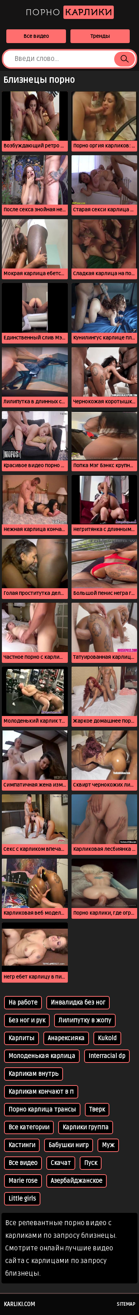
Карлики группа (86, 1127)
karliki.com (19, 1304)
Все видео (36, 36)
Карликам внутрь (34, 1074)
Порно (70, 12)
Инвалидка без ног (78, 1002)
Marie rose (23, 1181)
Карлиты (21, 1038)
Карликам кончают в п (41, 1092)
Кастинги (22, 1145)
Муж (108, 1145)
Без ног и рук (27, 1020)
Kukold (107, 1038)
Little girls (22, 1198)
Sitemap (126, 1304)
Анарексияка (66, 1038)
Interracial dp (107, 1056)
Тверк (97, 1109)
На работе (23, 1002)
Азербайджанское (76, 1181)
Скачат (61, 1163)
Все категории (29, 1127)
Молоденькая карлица (42, 1056)
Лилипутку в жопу (85, 1020)
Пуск (90, 1163)
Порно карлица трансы (42, 1109)
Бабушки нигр (69, 1145)
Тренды (100, 36)
